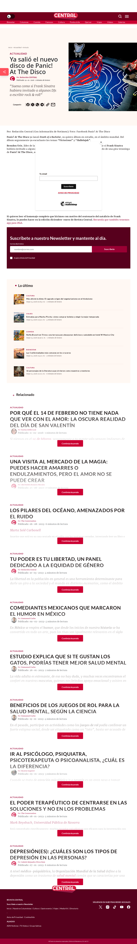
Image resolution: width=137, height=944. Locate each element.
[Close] (101, 142)
